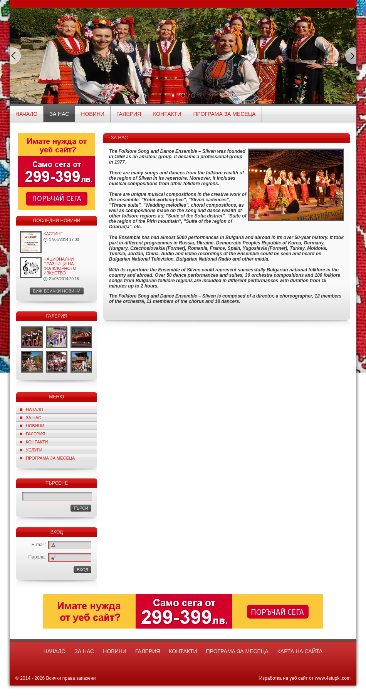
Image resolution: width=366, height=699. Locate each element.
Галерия (128, 114)
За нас (59, 114)
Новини (92, 114)
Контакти (167, 114)
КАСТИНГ (53, 233)
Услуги (34, 450)
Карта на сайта (299, 651)
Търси (81, 508)
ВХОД (82, 569)
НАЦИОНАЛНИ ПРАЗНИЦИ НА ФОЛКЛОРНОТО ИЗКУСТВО (60, 266)
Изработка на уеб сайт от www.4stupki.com (305, 678)
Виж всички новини (57, 291)
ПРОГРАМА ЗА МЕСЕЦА (224, 114)
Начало (34, 409)
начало (26, 114)
